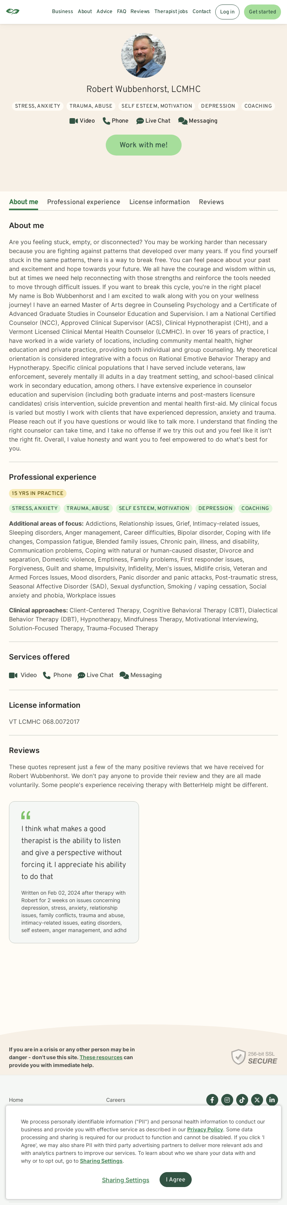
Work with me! (144, 145)
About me (23, 202)
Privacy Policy (205, 1129)
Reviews (211, 202)
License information (159, 202)
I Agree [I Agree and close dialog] (175, 1180)
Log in (227, 12)
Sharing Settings (101, 1161)
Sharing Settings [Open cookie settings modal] (125, 1180)
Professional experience (83, 202)
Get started (262, 12)
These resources (101, 1057)
